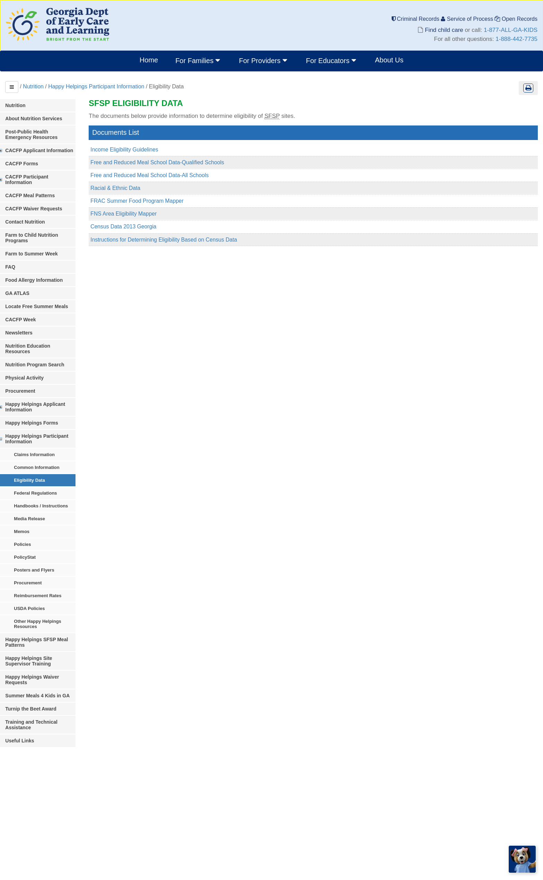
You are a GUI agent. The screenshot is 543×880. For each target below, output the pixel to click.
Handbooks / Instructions (49, 489)
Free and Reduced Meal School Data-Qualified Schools (167, 163)
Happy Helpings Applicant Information (43, 390)
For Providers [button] (264, 60)
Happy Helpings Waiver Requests (52, 660)
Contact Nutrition (33, 216)
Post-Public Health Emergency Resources (49, 134)
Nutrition (33, 86)
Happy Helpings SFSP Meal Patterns (45, 625)
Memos (30, 514)
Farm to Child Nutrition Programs (52, 229)
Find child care (444, 30)
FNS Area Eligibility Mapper (132, 215)
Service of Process (468, 19)
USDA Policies (37, 591)
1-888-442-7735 (516, 39)
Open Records (516, 19)
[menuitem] (198, 61)
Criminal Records (416, 19)
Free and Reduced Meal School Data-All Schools (159, 176)
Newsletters (27, 321)
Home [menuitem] (149, 60)
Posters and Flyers (42, 553)
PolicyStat (33, 540)
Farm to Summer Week (40, 242)
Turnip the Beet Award (39, 686)
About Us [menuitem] (389, 60)
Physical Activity (33, 361)
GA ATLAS (25, 282)
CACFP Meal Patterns (38, 190)
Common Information (45, 450)
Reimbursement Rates (46, 579)
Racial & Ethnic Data (124, 189)
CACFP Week (29, 308)
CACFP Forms (30, 163)
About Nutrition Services (42, 118)
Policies (30, 527)
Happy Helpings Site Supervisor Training (50, 644)
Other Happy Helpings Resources (46, 607)
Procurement (28, 374)
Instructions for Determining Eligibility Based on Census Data (173, 241)
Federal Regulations (43, 476)
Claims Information (42, 438)
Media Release (37, 502)
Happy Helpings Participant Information (96, 86)
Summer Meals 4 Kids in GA (46, 673)
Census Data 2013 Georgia (132, 228)
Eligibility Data (37, 463)
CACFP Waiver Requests (42, 203)
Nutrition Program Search (43, 348)
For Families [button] (198, 60)
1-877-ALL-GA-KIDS (510, 30)
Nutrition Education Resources (49, 335)
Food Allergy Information (42, 269)
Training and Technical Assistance (40, 702)
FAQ (19, 256)
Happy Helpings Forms (40, 406)
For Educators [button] (332, 60)
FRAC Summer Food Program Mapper (146, 202)
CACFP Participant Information (49, 177)
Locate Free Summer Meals (45, 295)
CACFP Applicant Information (47, 150)
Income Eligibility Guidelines (133, 150)
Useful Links (28, 718)
